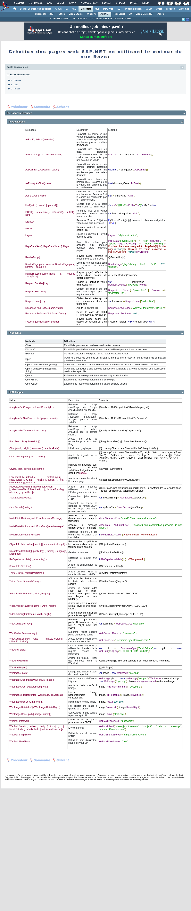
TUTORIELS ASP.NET (101, 18)
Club (145, 3)
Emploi (106, 3)
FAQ (49, 3)
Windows (91, 14)
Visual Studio (76, 14)
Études (120, 3)
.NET (51, 14)
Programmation (133, 9)
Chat (72, 3)
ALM (74, 9)
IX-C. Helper (14, 88)
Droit (133, 3)
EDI (119, 9)
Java (97, 9)
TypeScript (119, 14)
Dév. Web (108, 9)
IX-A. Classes (14, 80)
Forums (19, 3)
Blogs (60, 3)
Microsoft (85, 9)
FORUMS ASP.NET (60, 18)
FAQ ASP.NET (80, 18)
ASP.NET (104, 14)
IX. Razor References (18, 74)
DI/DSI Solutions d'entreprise (35, 9)
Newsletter (88, 3)
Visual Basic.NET (145, 14)
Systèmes (184, 9)
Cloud (58, 9)
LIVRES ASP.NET (124, 18)
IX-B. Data (13, 84)
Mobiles (170, 9)
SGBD (148, 9)
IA (66, 9)
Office (159, 9)
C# (130, 14)
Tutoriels (36, 3)
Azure (160, 14)
